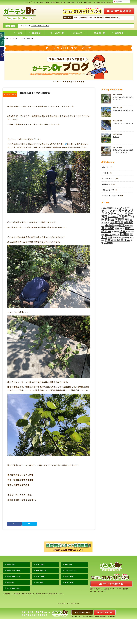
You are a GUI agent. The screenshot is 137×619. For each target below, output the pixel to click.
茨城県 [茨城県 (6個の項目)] (115, 239)
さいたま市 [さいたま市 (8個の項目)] (122, 209)
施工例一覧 (99, 32)
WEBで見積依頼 (121, 11)
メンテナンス (109, 179)
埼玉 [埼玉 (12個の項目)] (112, 224)
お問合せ (119, 32)
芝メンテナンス (71, 571)
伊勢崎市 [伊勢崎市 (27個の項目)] (125, 218)
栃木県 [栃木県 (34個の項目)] (106, 233)
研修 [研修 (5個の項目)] (103, 236)
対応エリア (78, 32)
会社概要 (36, 32)
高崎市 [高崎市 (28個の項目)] (108, 245)
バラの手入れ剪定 (14, 588)
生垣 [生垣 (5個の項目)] (132, 233)
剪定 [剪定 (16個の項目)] (127, 221)
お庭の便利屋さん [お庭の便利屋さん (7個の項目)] (109, 209)
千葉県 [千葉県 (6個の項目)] (106, 224)
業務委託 (107, 185)
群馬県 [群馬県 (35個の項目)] (124, 236)
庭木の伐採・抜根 (14, 571)
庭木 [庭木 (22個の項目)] (122, 227)
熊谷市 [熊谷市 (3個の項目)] (128, 233)
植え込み (68, 565)
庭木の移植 (69, 576)
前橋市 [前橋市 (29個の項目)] (119, 221)
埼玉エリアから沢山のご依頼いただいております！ (123, 151)
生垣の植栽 (40, 576)
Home (19, 32)
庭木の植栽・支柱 (14, 576)
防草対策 (39, 582)
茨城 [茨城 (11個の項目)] (110, 239)
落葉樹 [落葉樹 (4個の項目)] (125, 240)
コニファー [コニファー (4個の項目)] (120, 215)
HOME (6, 38)
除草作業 (10, 582)
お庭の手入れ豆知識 (112, 196)
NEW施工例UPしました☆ (42, 26)
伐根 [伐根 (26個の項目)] (108, 221)
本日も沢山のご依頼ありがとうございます (123, 98)
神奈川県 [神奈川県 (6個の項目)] (115, 236)
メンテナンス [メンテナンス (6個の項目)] (113, 218)
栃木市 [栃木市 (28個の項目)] (129, 230)
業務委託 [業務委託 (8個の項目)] (115, 233)
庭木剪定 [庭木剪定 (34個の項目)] (107, 230)
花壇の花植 (69, 582)
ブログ (14, 38)
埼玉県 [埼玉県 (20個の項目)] (119, 224)
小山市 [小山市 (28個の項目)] (109, 227)
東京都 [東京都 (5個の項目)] (122, 230)
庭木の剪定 (11, 565)
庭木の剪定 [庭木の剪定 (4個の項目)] (129, 227)
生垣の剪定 (40, 565)
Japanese (117, 1)
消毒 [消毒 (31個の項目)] (123, 233)
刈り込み (116, 137)
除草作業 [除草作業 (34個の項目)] (123, 242)
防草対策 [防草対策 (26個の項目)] (111, 242)
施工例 (106, 167)
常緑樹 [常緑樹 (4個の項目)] (116, 227)
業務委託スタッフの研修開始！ (37, 93)
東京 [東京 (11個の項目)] (117, 230)
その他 (106, 173)
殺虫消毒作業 (41, 571)
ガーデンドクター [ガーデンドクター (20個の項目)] (117, 210)
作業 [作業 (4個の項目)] (112, 221)
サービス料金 (57, 32)
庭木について (109, 191)
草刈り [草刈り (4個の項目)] (120, 240)
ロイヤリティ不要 (28, 38)
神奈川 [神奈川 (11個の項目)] (108, 236)
